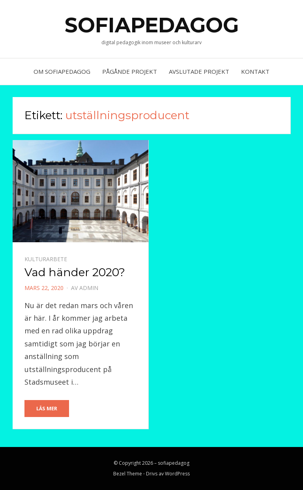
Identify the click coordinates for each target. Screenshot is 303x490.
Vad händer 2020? (74, 272)
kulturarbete (45, 259)
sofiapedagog (152, 25)
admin (88, 288)
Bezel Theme (127, 473)
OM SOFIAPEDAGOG (62, 71)
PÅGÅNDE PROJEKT (129, 71)
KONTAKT (255, 71)
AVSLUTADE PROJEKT (199, 71)
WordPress (177, 473)
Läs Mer (46, 408)
